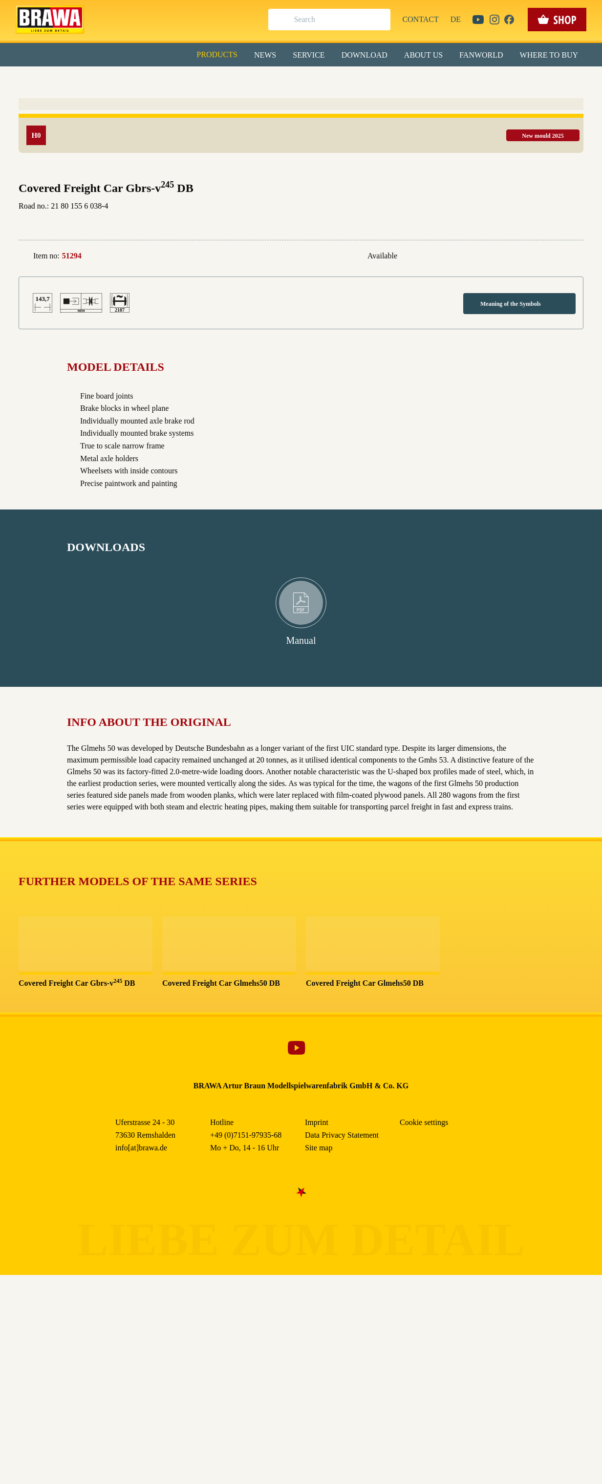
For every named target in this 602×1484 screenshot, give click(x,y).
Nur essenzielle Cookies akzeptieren (301, 181)
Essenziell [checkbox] (214, 80)
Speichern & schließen (301, 154)
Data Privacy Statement (381, 224)
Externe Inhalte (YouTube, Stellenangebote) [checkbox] (259, 101)
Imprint (335, 224)
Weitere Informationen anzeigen (301, 203)
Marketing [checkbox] (260, 80)
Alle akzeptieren (301, 127)
